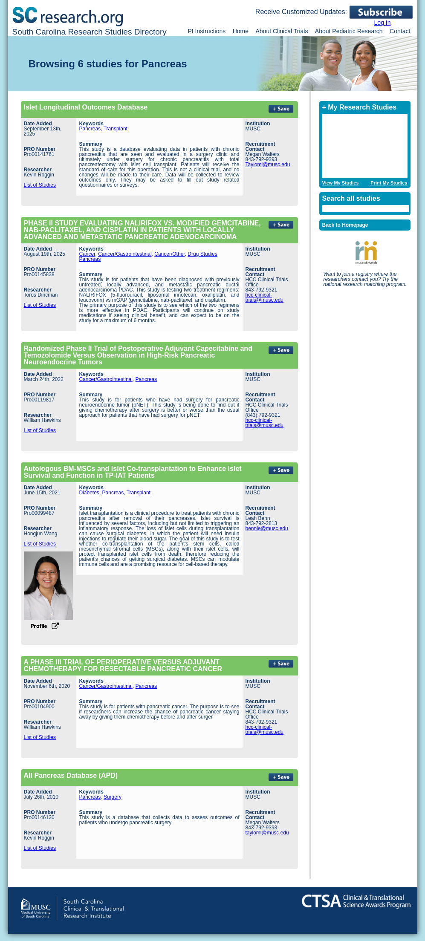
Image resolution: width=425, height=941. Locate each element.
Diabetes (89, 493)
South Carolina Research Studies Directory (89, 31)
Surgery (112, 797)
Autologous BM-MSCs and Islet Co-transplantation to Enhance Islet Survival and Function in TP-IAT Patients (133, 472)
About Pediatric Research (349, 31)
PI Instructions (207, 31)
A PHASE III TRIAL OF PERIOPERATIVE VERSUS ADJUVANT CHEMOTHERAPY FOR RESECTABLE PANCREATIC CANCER (123, 665)
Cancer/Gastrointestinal (124, 254)
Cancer (87, 254)
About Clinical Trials (281, 31)
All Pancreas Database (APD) (71, 775)
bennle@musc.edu (267, 528)
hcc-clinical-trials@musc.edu (265, 297)
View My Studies (340, 183)
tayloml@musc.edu (267, 833)
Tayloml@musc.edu (268, 164)
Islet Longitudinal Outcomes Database (86, 107)
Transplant (115, 129)
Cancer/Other (169, 254)
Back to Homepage (345, 225)
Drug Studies (202, 254)
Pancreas (90, 129)
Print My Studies (388, 183)
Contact (400, 31)
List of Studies (40, 185)
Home (241, 31)
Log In (382, 22)
